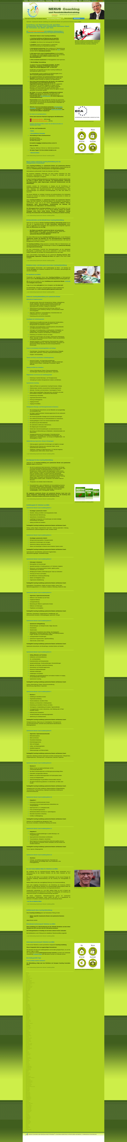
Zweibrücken (28, 1129)
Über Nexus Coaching (30, 18)
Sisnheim (28, 1112)
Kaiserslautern (29, 1048)
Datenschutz (74, 14)
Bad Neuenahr (29, 987)
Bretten (27, 999)
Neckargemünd (29, 1080)
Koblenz (27, 1052)
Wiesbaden (28, 1122)
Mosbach (28, 1078)
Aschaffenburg (29, 978)
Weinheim (28, 1120)
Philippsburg (28, 1097)
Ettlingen (28, 1017)
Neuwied (28, 1088)
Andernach (28, 976)
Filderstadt (28, 1020)
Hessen (27, 1036)
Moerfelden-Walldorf (30, 1077)
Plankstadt (28, 1100)
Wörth (27, 1124)
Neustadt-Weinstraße (30, 1086)
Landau (27, 1059)
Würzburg (28, 1127)
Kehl (27, 1050)
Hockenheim (28, 1041)
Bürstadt (27, 1004)
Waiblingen (28, 1118)
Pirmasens (28, 1099)
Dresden (27, 1012)
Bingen (27, 996)
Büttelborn (28, 1005)
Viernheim (28, 1115)
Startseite (29, 21)
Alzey (27, 974)
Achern (27, 972)
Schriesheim (28, 1109)
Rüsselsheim (28, 1106)
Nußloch (27, 1091)
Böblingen (28, 997)
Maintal (27, 1070)
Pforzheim (28, 1095)
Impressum (63, 14)
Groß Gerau (28, 1027)
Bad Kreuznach (29, 986)
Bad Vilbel (28, 989)
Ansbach (28, 977)
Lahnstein (28, 1055)
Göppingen (28, 1025)
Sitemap (55, 16)
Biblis (27, 995)
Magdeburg (28, 1069)
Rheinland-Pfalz (29, 1103)
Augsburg (28, 979)
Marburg (27, 1074)
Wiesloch (28, 1123)
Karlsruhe (28, 1049)
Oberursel (28, 1092)
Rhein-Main (28, 1104)
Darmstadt (28, 1007)
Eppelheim (28, 1015)
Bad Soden (28, 988)
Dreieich (27, 1011)
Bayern (27, 992)
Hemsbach (28, 1034)
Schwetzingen (29, 1110)
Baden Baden (29, 981)
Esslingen (28, 1016)
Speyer (27, 1113)
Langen (27, 1061)
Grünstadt (28, 1029)
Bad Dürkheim (29, 980)
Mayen (27, 1075)
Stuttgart (27, 1114)
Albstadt (27, 973)
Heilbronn (28, 1033)
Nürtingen (28, 1089)
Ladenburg (28, 1053)
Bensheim (28, 994)
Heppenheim (28, 1035)
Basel (27, 991)
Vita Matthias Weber (41, 18)
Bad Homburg (29, 983)
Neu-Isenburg (29, 1084)
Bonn (27, 998)
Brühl (27, 1001)
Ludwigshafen (29, 1067)
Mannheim (28, 1073)
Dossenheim (28, 1009)
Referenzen (77, 18)
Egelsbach (28, 1014)
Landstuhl (28, 1060)
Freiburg (27, 1024)
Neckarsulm (28, 1083)
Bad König (28, 985)
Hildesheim (28, 1039)
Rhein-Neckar (29, 1105)
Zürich (27, 1128)
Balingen (28, 990)
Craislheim (28, 1006)
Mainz (27, 1071)
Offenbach (28, 1093)
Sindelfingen (28, 1111)
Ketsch (27, 1051)
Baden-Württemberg (30, 982)
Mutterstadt (28, 1079)
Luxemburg (28, 1068)
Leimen (27, 1062)
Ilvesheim (28, 1045)
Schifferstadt (28, 1108)
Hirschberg (28, 1040)
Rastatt (27, 1101)
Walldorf (27, 1119)
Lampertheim (28, 1058)
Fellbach (27, 1018)
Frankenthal (28, 1021)
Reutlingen (28, 1102)
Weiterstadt (28, 1121)
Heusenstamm (29, 1038)
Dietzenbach (28, 1008)
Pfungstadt (28, 1096)
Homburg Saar (29, 1043)
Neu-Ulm (28, 1087)
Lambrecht (28, 1057)
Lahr (27, 1056)
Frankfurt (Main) (29, 1023)
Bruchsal (28, 1000)
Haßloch (27, 1031)
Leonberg (28, 1064)
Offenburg (28, 1094)
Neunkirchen (28, 1085)
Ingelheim (28, 1047)
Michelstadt (28, 1076)
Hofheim (27, 1042)
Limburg (27, 1065)
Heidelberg (28, 1032)
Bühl (27, 1003)
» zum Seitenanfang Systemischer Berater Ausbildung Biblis (41, 155)
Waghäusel (28, 1117)
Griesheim (28, 1026)
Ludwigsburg (28, 1066)
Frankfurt (28, 1022)
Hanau (27, 1030)
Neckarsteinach (29, 1082)
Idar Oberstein (29, 1044)
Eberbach (28, 1013)
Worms (27, 1126)
